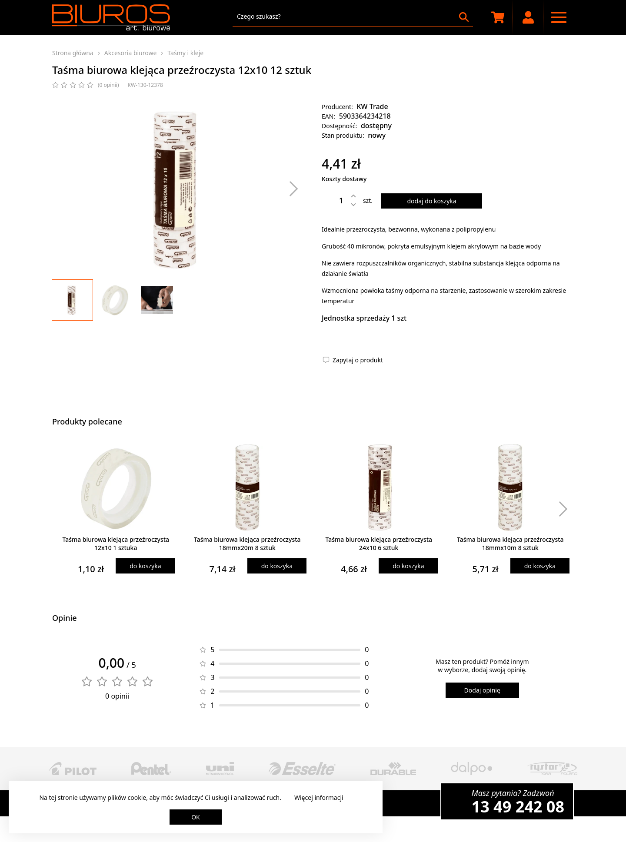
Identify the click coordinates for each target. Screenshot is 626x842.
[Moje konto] (528, 17)
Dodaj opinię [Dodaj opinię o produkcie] (482, 690)
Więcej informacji (318, 797)
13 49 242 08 (518, 806)
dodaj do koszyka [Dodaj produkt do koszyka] (431, 201)
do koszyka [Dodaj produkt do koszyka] (145, 566)
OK (195, 817)
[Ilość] (335, 200)
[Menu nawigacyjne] (558, 17)
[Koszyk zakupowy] (498, 17)
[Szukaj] (464, 17)
